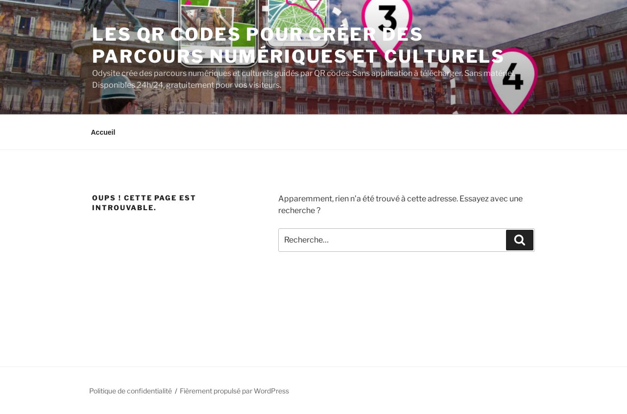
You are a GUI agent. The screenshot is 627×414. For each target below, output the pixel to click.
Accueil (103, 132)
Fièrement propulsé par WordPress (234, 391)
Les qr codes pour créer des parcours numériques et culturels (298, 45)
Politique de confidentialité (130, 391)
